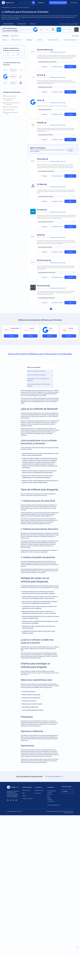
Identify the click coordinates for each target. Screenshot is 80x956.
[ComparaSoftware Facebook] (13, 800)
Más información (21, 24)
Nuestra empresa (27, 787)
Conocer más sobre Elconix (47, 83)
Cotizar (70, 66)
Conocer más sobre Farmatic (55, 218)
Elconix (40, 75)
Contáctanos (50, 787)
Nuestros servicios (39, 790)
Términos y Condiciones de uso (68, 812)
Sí (7, 54)
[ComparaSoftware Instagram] (16, 800)
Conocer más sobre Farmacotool (44, 294)
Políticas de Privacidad (51, 811)
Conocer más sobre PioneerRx (65, 167)
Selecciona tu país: (67, 786)
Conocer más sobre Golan (61, 106)
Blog (23, 793)
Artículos (33, 24)
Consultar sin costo (57, 66)
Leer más (21, 19)
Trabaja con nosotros (27, 798)
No (18, 54)
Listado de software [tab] (8, 24)
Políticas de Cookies (62, 811)
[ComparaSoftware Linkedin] (8, 800)
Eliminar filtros (14, 35)
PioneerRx (41, 159)
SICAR (40, 235)
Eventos (24, 795)
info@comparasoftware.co (53, 805)
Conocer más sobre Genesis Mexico (64, 58)
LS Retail (41, 184)
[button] (56, 61)
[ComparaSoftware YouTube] (11, 800)
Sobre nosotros (26, 790)
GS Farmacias (43, 260)
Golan (39, 100)
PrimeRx (40, 122)
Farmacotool (42, 285)
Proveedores (38, 787)
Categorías (42, 3)
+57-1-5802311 (50, 801)
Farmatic (41, 209)
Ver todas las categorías (54, 776)
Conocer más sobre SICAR (56, 243)
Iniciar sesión (73, 2)
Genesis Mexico (44, 49)
